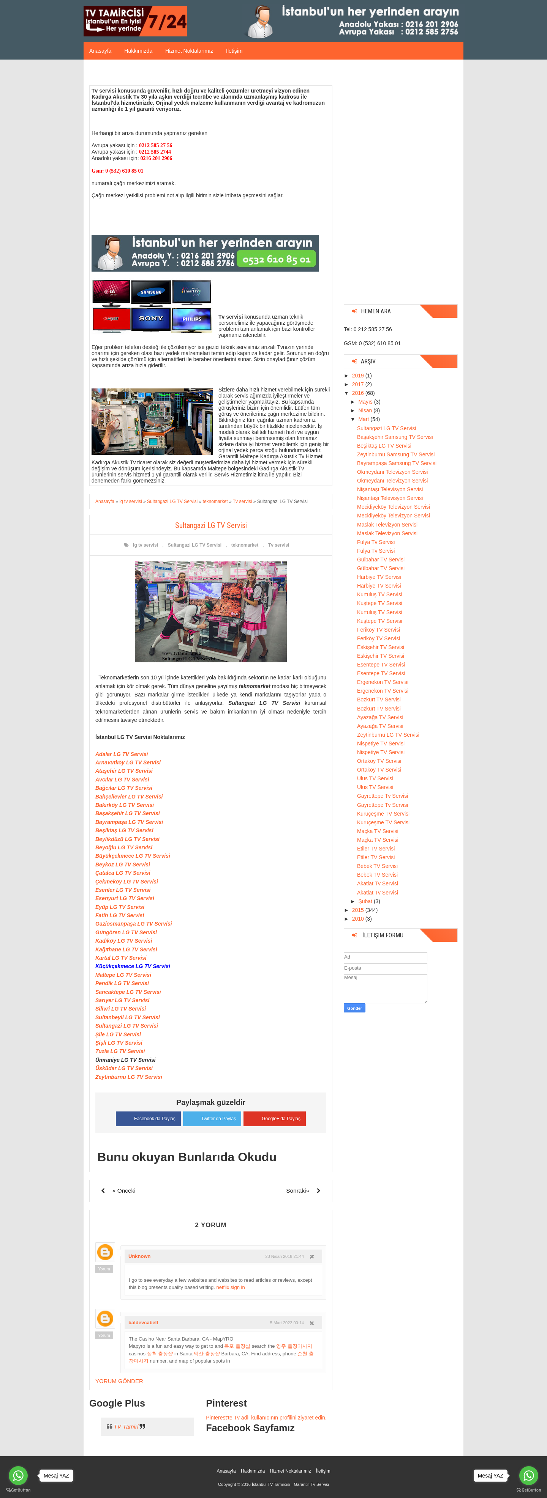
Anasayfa (100, 51)
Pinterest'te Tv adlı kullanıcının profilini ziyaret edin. (266, 1418)
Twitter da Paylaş (212, 1117)
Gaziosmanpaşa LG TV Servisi (133, 924)
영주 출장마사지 (294, 1346)
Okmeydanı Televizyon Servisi (392, 472)
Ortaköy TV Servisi (379, 761)
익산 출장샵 (207, 1354)
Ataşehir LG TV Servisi (124, 771)
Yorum (104, 1269)
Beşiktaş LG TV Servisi (124, 830)
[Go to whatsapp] (528, 1475)
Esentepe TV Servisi (381, 665)
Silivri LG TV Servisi (120, 1009)
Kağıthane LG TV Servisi (126, 949)
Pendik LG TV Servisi (122, 983)
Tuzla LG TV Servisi (120, 1051)
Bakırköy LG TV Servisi (124, 805)
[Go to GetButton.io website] (529, 1490)
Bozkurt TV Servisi (379, 699)
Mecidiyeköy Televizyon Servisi (393, 507)
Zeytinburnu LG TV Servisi (128, 1077)
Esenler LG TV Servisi (123, 890)
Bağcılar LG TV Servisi (123, 788)
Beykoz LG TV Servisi (122, 864)
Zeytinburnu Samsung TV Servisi (396, 454)
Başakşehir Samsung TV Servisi (395, 437)
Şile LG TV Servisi (118, 1034)
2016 (358, 393)
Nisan (365, 410)
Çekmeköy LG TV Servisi (126, 882)
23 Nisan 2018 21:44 (284, 1256)
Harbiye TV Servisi (379, 577)
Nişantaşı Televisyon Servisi (390, 489)
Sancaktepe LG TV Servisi (128, 992)
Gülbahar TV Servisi (381, 559)
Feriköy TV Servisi (378, 630)
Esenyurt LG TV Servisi (124, 898)
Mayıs (366, 402)
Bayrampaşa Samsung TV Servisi (396, 463)
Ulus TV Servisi (375, 778)
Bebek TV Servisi (377, 866)
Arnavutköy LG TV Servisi (128, 762)
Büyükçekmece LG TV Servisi (132, 856)
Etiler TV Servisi (376, 849)
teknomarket (244, 545)
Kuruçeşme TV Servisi (383, 814)
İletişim (234, 51)
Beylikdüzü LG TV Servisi (127, 839)
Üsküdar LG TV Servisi (124, 1068)
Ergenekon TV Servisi (382, 682)
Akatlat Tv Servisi (377, 883)
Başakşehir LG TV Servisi (127, 813)
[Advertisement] (401, 185)
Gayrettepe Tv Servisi (382, 796)
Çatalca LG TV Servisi (122, 873)
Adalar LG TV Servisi (121, 754)
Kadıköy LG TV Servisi (123, 941)
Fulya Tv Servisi (376, 542)
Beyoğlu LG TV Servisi (123, 847)
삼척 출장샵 (160, 1354)
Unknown (139, 1256)
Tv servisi (278, 545)
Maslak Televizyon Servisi (387, 525)
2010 (358, 919)
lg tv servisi (145, 545)
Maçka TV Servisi (377, 831)
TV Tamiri (126, 1426)
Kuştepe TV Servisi (379, 603)
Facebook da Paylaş (148, 1117)
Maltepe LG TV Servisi (123, 975)
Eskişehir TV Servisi (380, 647)
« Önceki (124, 1190)
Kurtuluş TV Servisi (379, 594)
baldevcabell (143, 1322)
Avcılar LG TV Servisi (122, 780)
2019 (358, 376)
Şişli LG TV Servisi (118, 1043)
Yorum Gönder (119, 1381)
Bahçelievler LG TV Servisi (129, 797)
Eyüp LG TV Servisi (119, 907)
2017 (358, 384)
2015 (358, 910)
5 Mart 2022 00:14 (287, 1322)
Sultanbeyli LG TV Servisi (127, 1017)
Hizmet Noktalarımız (189, 51)
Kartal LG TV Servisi (121, 958)
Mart (364, 419)
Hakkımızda (138, 51)
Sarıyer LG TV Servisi (122, 1000)
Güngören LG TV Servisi (126, 932)
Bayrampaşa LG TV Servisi (129, 822)
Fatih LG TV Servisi (119, 915)
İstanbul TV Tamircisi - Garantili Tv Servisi (290, 1484)
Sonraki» (297, 1190)
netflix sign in (231, 1287)
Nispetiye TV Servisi (381, 743)
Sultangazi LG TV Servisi (194, 545)
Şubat (365, 901)
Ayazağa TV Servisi (380, 717)
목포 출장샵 (237, 1346)
